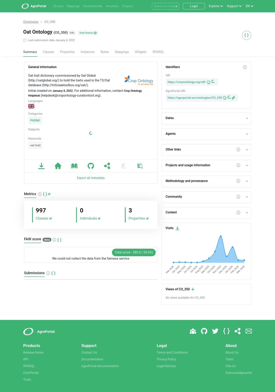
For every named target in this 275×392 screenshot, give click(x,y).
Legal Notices (166, 366)
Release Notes (33, 352)
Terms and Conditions (172, 352)
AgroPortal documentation (100, 366)
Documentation (92, 359)
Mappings (73, 6)
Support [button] (232, 6)
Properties (67, 52)
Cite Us (230, 366)
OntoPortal (31, 373)
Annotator (112, 6)
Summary (30, 52)
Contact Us (89, 352)
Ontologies (31, 22)
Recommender (93, 6)
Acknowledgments (238, 373)
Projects (127, 6)
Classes (48, 52)
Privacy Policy (166, 359)
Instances (87, 52)
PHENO (35, 120)
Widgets (141, 52)
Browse (59, 6)
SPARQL (158, 52)
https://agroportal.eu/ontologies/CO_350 (195, 98)
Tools (27, 379)
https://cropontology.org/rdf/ (187, 82)
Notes (104, 52)
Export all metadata (91, 178)
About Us (231, 352)
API (25, 359)
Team (229, 359)
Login (194, 6)
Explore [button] (214, 6)
